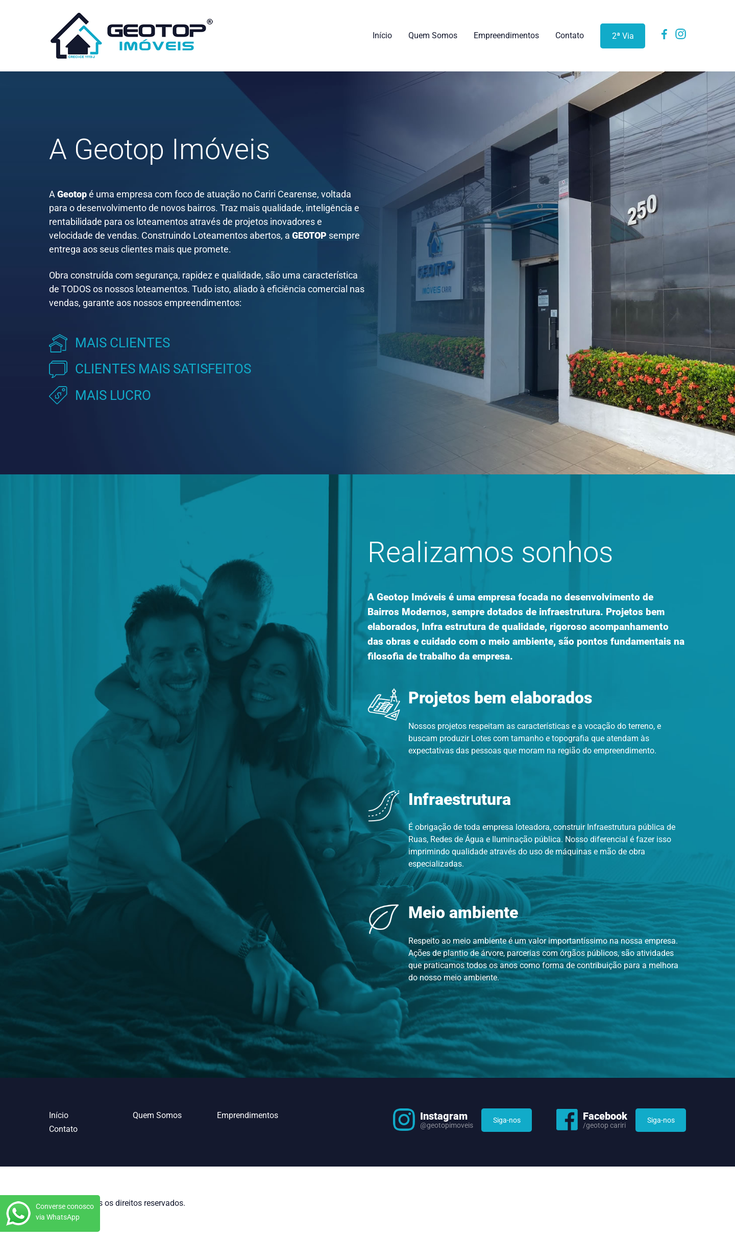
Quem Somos (432, 35)
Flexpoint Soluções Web (679, 1204)
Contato (569, 35)
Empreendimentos (506, 35)
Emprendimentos (247, 1115)
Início (382, 35)
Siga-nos (507, 1120)
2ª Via (623, 36)
